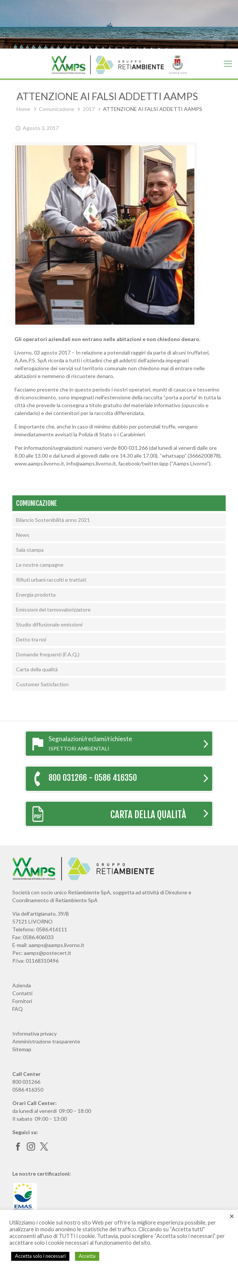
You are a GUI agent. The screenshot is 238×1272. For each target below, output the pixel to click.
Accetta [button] (87, 1256)
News (22, 535)
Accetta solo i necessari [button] (40, 1256)
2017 (89, 109)
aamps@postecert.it (47, 953)
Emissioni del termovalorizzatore (53, 609)
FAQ (17, 1009)
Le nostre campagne (39, 564)
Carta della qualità (37, 669)
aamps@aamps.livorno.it (56, 945)
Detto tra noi (31, 639)
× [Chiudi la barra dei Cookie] (231, 1216)
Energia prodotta (36, 594)
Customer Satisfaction (42, 684)
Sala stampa (30, 550)
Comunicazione (56, 109)
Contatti (22, 993)
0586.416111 (51, 929)
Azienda (21, 985)
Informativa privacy (34, 1033)
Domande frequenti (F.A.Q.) (47, 654)
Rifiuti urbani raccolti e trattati (51, 579)
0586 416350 (27, 1089)
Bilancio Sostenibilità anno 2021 (53, 520)
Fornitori (22, 1001)
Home (23, 109)
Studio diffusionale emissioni (49, 624)
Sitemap (21, 1049)
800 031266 (26, 1081)
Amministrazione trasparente (46, 1041)
